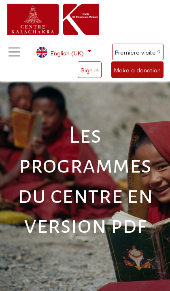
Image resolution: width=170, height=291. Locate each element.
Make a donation (137, 69)
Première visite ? (138, 52)
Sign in (90, 69)
